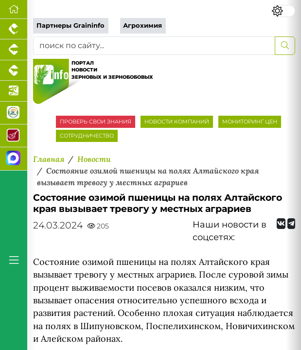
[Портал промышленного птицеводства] (13, 29)
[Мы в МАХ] (13, 158)
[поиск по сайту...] (154, 45)
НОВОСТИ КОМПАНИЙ (176, 121)
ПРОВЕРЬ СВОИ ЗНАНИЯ (95, 121)
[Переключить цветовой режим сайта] (283, 11)
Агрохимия (142, 25)
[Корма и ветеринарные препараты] (13, 113)
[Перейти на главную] (13, 9)
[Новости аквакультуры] (13, 91)
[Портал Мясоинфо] (13, 135)
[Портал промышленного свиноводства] (13, 49)
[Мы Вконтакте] (281, 223)
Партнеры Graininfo (70, 25)
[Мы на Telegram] (291, 223)
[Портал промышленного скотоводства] (13, 70)
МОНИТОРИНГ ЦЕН (249, 121)
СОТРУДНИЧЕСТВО (87, 135)
